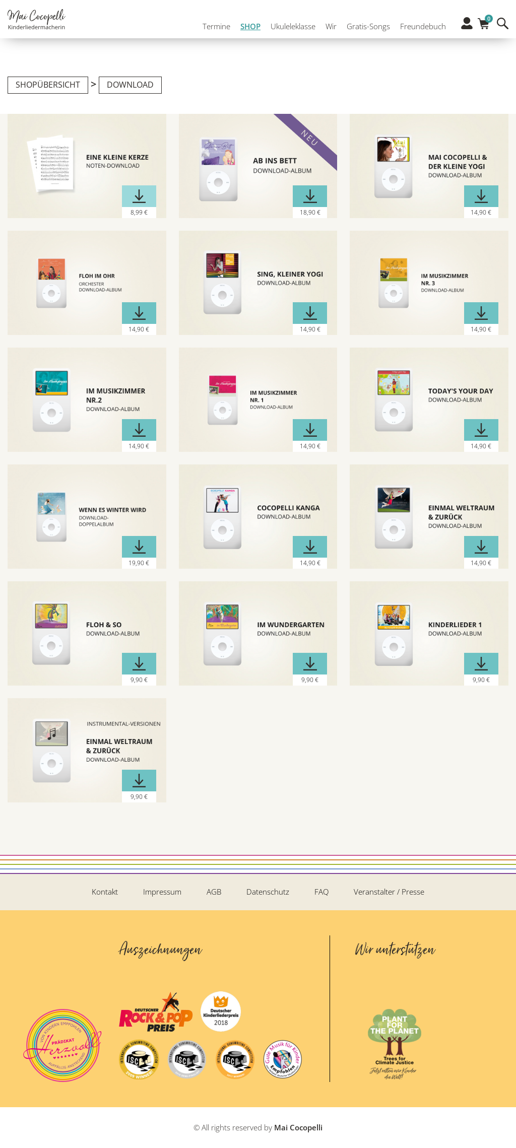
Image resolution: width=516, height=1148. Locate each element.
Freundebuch (420, 29)
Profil (467, 29)
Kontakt (105, 892)
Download (130, 84)
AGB (214, 892)
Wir (328, 29)
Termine (214, 29)
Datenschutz (267, 892)
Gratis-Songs (366, 29)
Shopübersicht (48, 84)
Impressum (162, 892)
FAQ (321, 892)
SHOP (248, 29)
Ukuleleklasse (290, 29)
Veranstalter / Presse (389, 892)
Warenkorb (483, 26)
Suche (502, 29)
